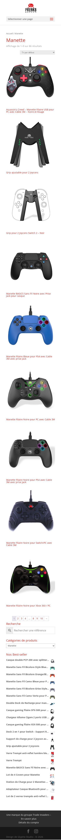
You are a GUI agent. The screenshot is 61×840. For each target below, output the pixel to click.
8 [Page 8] (33, 618)
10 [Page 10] (41, 618)
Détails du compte (29, 822)
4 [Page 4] (25, 618)
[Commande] (37, 52)
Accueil (9, 33)
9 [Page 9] (37, 618)
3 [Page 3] (21, 618)
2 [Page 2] (18, 618)
